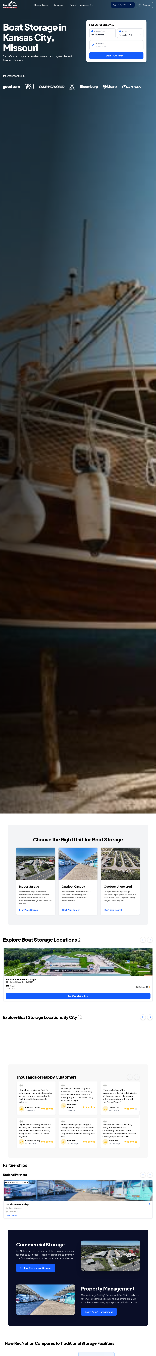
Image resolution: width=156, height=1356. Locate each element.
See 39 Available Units (78, 996)
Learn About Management (99, 1311)
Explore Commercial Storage (35, 1267)
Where (124, 31)
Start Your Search (28, 909)
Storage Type (99, 31)
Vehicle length (100, 43)
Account (144, 5)
